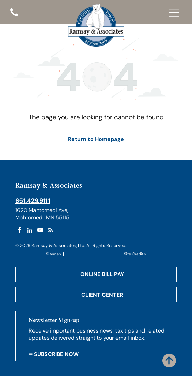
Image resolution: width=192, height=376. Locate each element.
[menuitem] (54, 253)
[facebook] (19, 231)
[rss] (50, 231)
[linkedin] (30, 231)
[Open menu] (174, 13)
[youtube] (40, 231)
